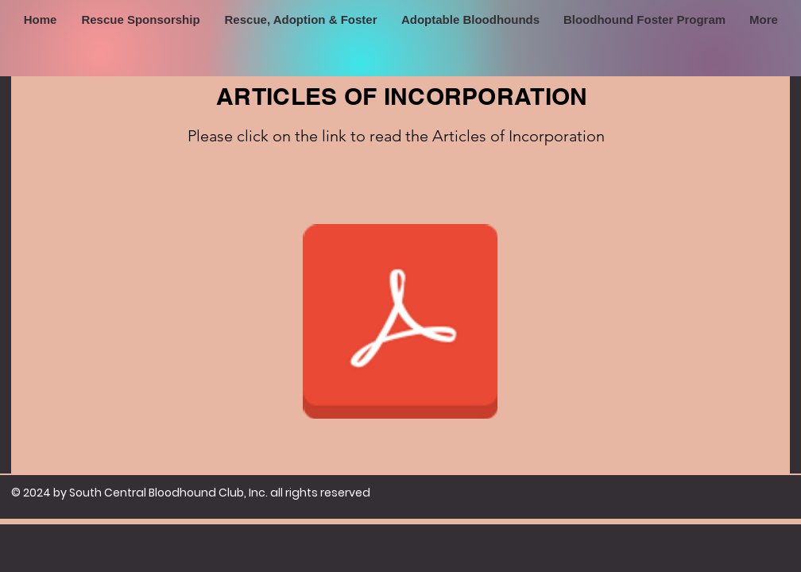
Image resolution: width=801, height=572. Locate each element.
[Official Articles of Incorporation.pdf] (399, 323)
